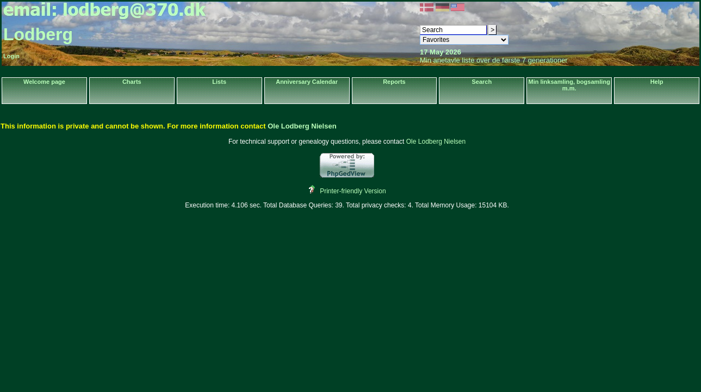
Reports (394, 81)
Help (656, 81)
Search (482, 81)
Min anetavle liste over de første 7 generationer (494, 60)
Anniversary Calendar (307, 81)
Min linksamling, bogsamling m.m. (569, 84)
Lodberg (38, 34)
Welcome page (44, 81)
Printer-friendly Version (353, 191)
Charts (131, 81)
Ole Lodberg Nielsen (302, 126)
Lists (219, 81)
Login (11, 56)
